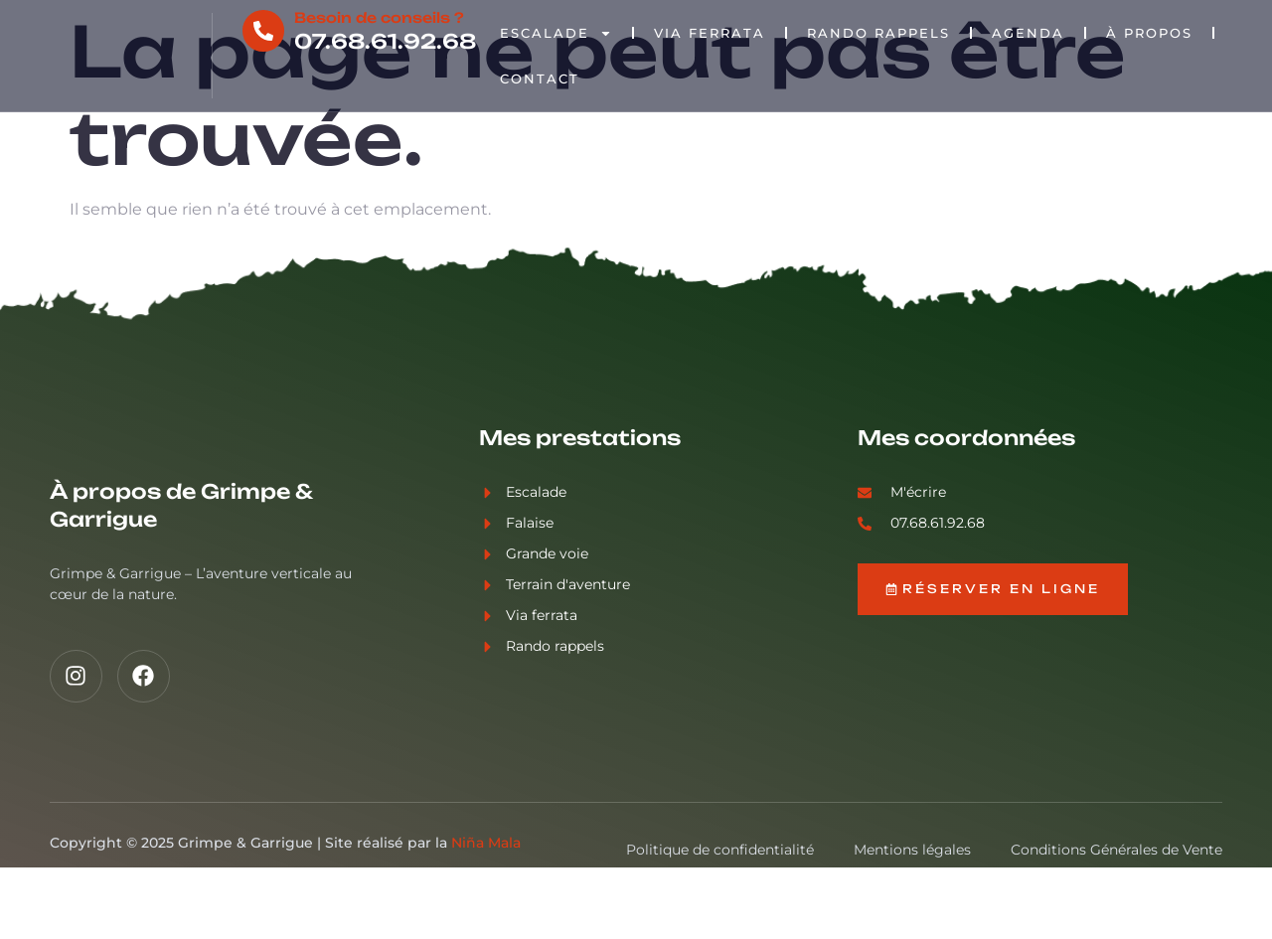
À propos (1150, 33)
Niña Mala (486, 914)
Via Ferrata (710, 33)
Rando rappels (879, 33)
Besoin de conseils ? (380, 17)
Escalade (557, 33)
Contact (540, 78)
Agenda (1029, 33)
